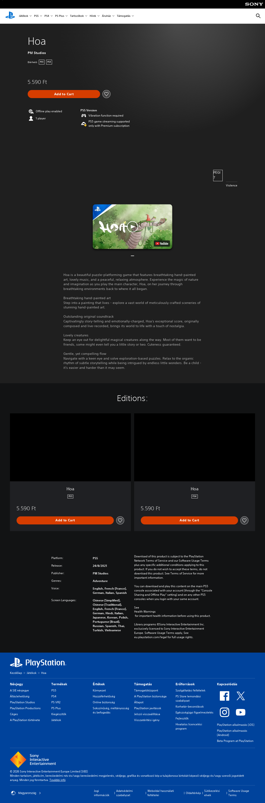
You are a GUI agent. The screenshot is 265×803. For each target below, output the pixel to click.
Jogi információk (101, 793)
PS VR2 (55, 702)
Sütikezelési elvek (212, 793)
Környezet (99, 690)
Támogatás (123, 16)
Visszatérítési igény (146, 720)
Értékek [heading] (99, 684)
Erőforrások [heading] (185, 684)
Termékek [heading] (59, 684)
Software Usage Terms (238, 793)
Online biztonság (104, 702)
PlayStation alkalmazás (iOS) (235, 725)
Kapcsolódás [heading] (227, 684)
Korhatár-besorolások (190, 706)
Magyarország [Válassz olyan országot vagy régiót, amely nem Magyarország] (26, 793)
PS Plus (59, 16)
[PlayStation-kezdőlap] (10, 16)
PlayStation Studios (22, 702)
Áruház (106, 16)
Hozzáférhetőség (104, 696)
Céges (14, 714)
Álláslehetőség (19, 696)
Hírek (93, 16)
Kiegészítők (58, 714)
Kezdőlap (16, 673)
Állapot (138, 702)
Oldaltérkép (193, 793)
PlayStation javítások (147, 708)
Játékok (23, 16)
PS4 (46, 16)
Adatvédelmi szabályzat (124, 793)
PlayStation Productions (25, 708)
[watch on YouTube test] (162, 243)
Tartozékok (77, 16)
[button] (132, 226)
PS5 (36, 16)
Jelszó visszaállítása (147, 714)
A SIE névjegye (19, 690)
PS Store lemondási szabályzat (188, 698)
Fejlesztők (182, 718)
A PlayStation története (25, 720)
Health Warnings (145, 612)
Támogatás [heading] (143, 684)
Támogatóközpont (146, 690)
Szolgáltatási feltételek (190, 690)
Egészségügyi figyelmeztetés (194, 712)
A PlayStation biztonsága (150, 696)
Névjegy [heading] (16, 684)
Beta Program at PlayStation (235, 741)
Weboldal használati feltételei (160, 793)
